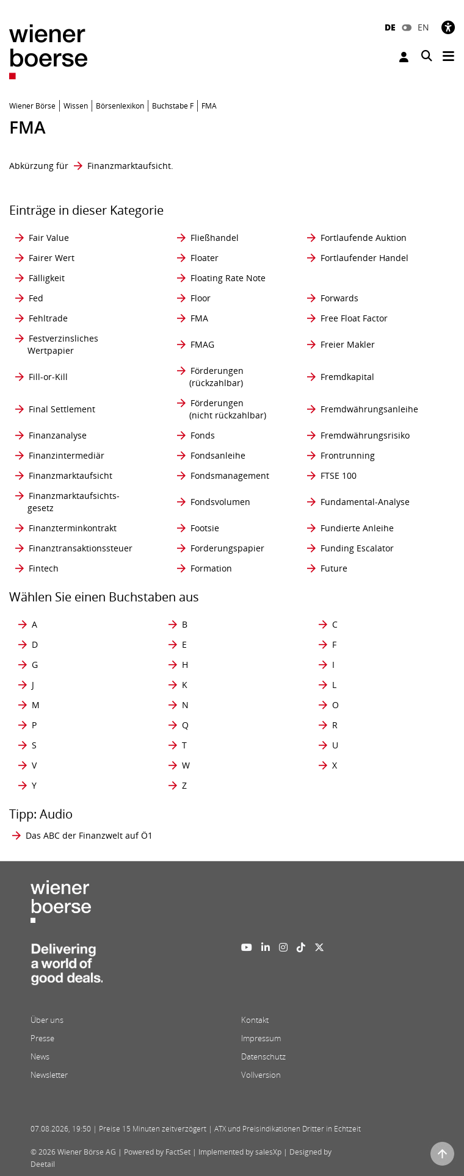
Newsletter (49, 1074)
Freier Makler (348, 344)
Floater (204, 258)
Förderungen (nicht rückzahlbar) (227, 409)
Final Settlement (62, 409)
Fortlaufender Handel (364, 258)
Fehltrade (48, 318)
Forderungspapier (227, 548)
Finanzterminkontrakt (73, 528)
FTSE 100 (339, 475)
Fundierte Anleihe (357, 528)
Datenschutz (263, 1056)
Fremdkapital (347, 376)
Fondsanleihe (217, 455)
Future (334, 568)
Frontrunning (348, 455)
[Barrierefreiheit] (448, 27)
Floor (200, 298)
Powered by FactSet (157, 1152)
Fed (36, 298)
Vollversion (261, 1074)
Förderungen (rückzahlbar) (216, 377)
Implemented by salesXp (239, 1152)
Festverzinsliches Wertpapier (62, 344)
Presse (42, 1038)
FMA (199, 318)
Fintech (44, 568)
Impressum (261, 1038)
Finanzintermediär (66, 455)
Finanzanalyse (58, 435)
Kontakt (255, 1019)
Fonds (202, 435)
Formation (211, 568)
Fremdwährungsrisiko (365, 435)
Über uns (47, 1019)
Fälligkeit (47, 278)
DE (390, 27)
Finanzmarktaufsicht (129, 165)
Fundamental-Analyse (365, 501)
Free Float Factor (354, 318)
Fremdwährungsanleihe (369, 409)
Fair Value (49, 237)
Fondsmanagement (229, 475)
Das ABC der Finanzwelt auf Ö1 (89, 835)
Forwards (339, 298)
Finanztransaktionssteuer (80, 548)
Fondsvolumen (220, 501)
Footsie (204, 528)
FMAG (202, 344)
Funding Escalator (357, 548)
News (40, 1056)
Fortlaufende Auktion (364, 237)
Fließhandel (214, 237)
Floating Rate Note (228, 278)
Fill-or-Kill (48, 376)
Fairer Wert (51, 258)
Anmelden (403, 57)
